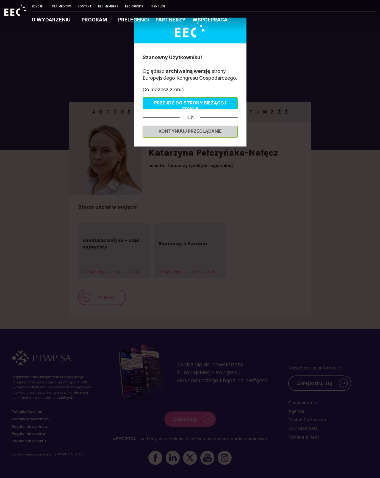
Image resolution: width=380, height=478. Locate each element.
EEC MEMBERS (108, 6)
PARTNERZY (171, 20)
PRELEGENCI (133, 20)
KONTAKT (84, 6)
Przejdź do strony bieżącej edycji (190, 104)
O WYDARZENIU (52, 20)
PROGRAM (95, 20)
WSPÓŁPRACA (210, 20)
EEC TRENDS (134, 6)
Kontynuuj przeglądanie (190, 131)
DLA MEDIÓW (61, 6)
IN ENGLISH (158, 6)
